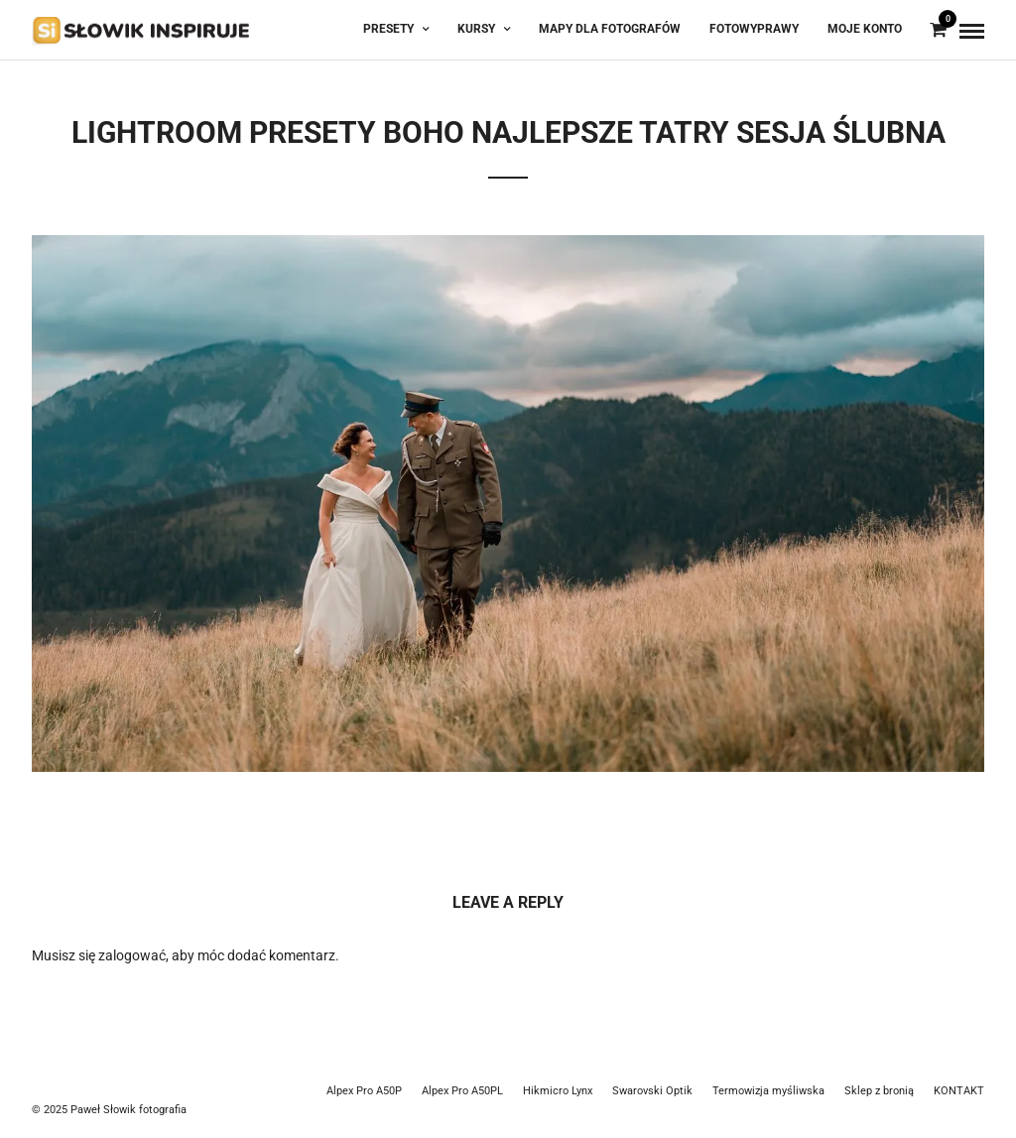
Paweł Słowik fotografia (128, 1109)
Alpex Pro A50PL (462, 1090)
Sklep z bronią (879, 1090)
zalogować (132, 955)
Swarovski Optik (652, 1090)
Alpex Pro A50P (364, 1090)
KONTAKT (959, 1090)
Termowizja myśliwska (768, 1090)
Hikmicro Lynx (557, 1090)
